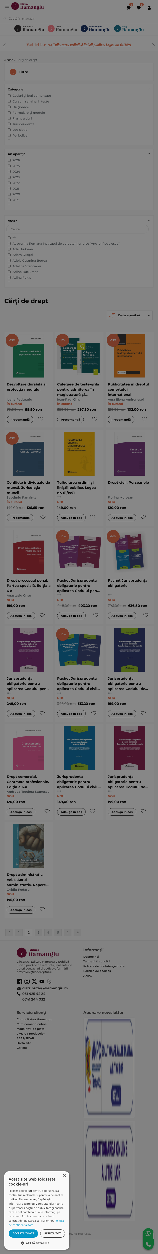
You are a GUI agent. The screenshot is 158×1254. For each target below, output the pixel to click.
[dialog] (36, 1210)
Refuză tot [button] (52, 1233)
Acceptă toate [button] (23, 1233)
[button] (37, 1242)
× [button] (64, 1176)
